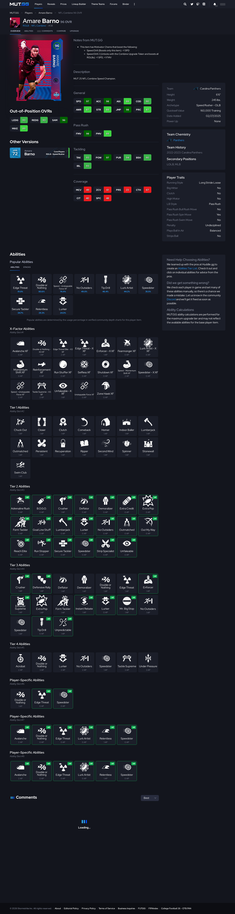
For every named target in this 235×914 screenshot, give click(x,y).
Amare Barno (45, 13)
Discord (171, 299)
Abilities (28, 31)
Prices (63, 4)
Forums (113, 4)
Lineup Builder (79, 4)
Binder (126, 4)
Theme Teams (98, 4)
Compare (61, 31)
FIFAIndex (153, 908)
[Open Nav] (134, 4)
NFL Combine (38, 25)
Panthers (178, 140)
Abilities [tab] (14, 267)
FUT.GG (142, 908)
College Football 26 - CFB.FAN (176, 908)
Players (38, 4)
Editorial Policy (71, 908)
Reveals (51, 4)
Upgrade (74, 31)
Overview (15, 31)
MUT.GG (14, 13)
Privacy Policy (89, 908)
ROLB (26, 25)
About (58, 908)
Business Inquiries (126, 908)
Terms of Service (107, 908)
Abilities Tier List (187, 268)
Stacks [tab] (27, 267)
